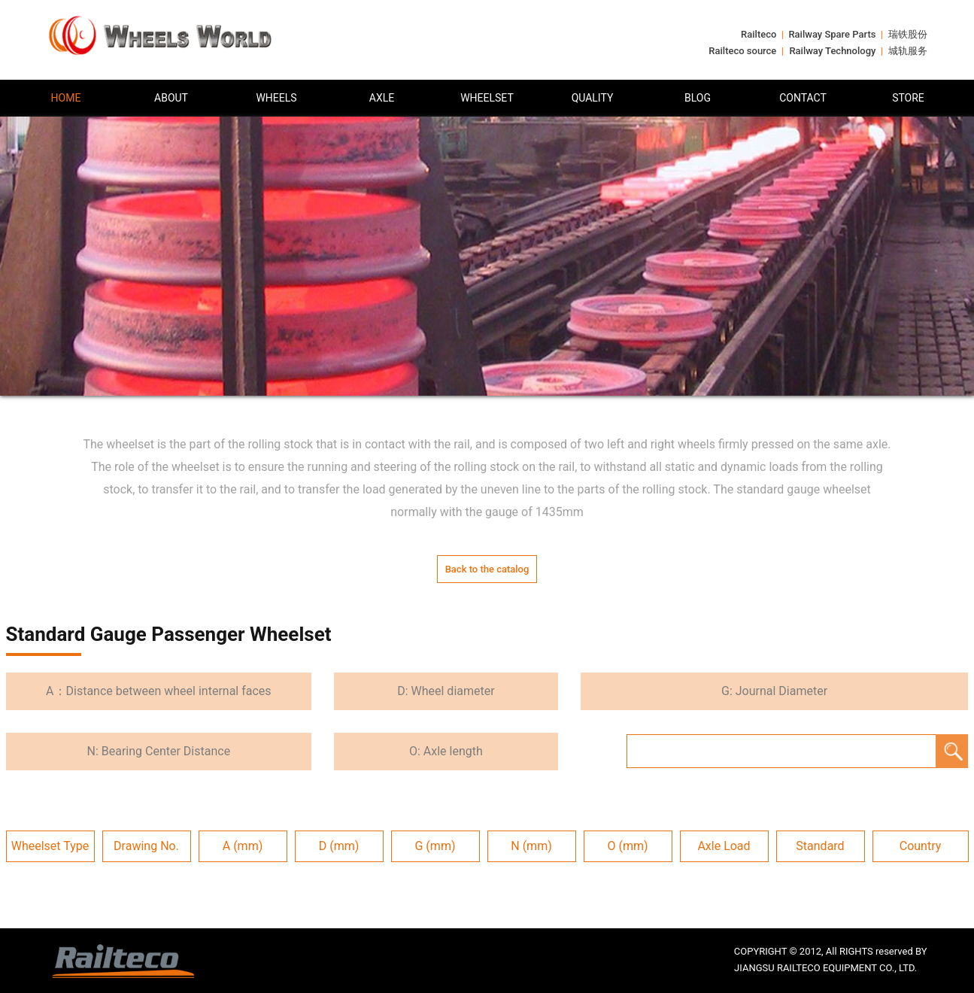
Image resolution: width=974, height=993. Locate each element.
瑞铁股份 (907, 34)
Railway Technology (832, 50)
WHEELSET (487, 98)
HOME (66, 98)
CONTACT (803, 98)
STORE (908, 98)
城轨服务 (907, 50)
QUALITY (593, 98)
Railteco (758, 34)
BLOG (697, 98)
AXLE (381, 98)
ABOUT (171, 98)
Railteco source (742, 50)
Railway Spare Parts (831, 34)
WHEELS (276, 98)
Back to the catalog (487, 569)
